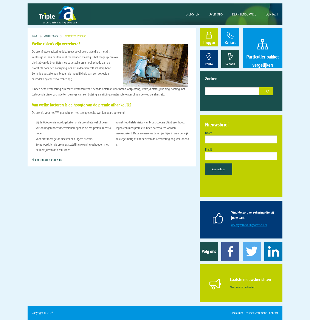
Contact (272, 14)
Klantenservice (244, 14)
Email (208, 149)
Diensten (192, 14)
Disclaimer (237, 313)
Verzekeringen (51, 36)
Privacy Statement (256, 313)
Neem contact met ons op (47, 159)
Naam (208, 133)
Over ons (216, 14)
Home (34, 36)
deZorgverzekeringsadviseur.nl (249, 225)
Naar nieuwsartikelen (242, 287)
